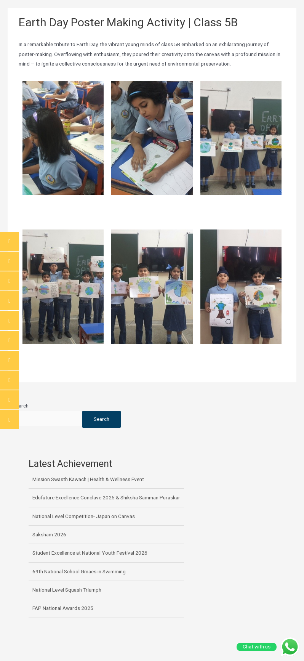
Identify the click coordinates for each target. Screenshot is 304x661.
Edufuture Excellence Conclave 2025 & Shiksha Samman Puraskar (106, 497)
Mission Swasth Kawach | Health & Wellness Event (88, 479)
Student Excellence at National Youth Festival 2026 (89, 553)
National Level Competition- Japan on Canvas (83, 516)
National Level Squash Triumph (66, 590)
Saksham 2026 (49, 534)
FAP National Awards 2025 (62, 608)
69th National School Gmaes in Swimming (79, 571)
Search (21, 406)
